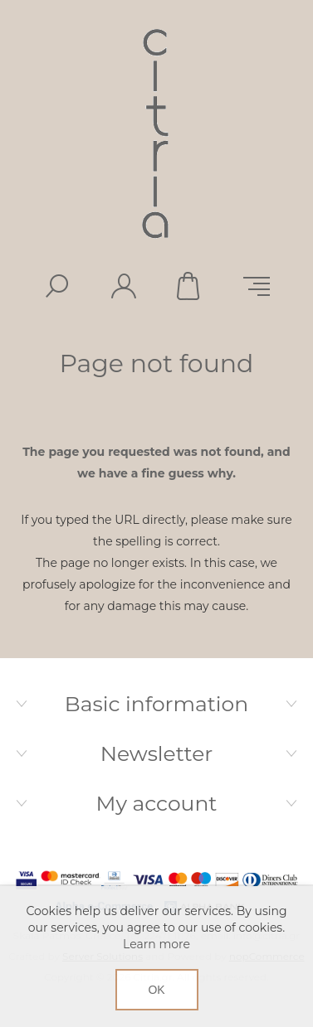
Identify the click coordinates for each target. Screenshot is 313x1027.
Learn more (156, 944)
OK (156, 989)
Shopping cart (190, 286)
